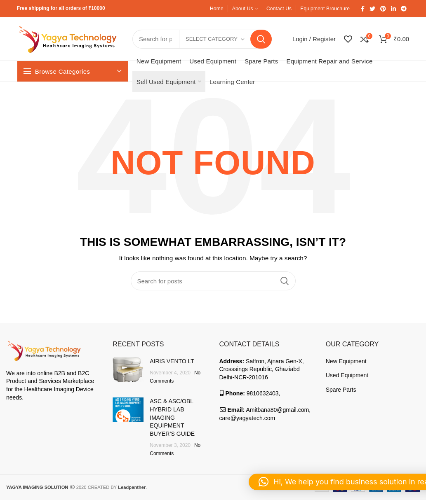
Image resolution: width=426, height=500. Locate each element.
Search (261, 39)
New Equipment (346, 361)
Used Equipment (347, 375)
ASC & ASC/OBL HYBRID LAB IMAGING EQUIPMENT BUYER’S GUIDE (172, 417)
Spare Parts (341, 389)
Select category (212, 39)
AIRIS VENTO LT (172, 361)
